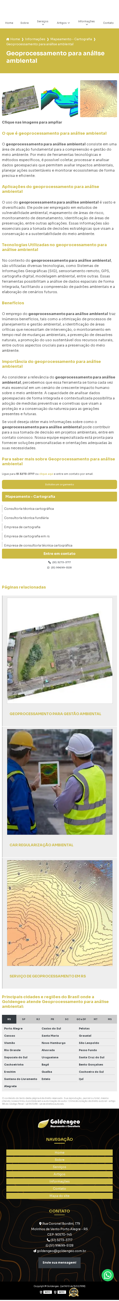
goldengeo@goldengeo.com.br (59, 1252)
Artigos (62, 23)
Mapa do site (59, 1197)
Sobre (25, 23)
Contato (108, 23)
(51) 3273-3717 (59, 563)
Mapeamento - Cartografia (71, 40)
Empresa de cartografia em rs (27, 537)
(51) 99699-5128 (60, 568)
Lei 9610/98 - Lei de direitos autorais (45, 1105)
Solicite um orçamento (59, 485)
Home (9, 23)
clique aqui (46, 474)
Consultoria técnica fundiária (26, 519)
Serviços (43, 21)
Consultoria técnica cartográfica (29, 509)
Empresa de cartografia (22, 528)
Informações (86, 21)
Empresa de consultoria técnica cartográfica (38, 546)
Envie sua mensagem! (59, 1264)
